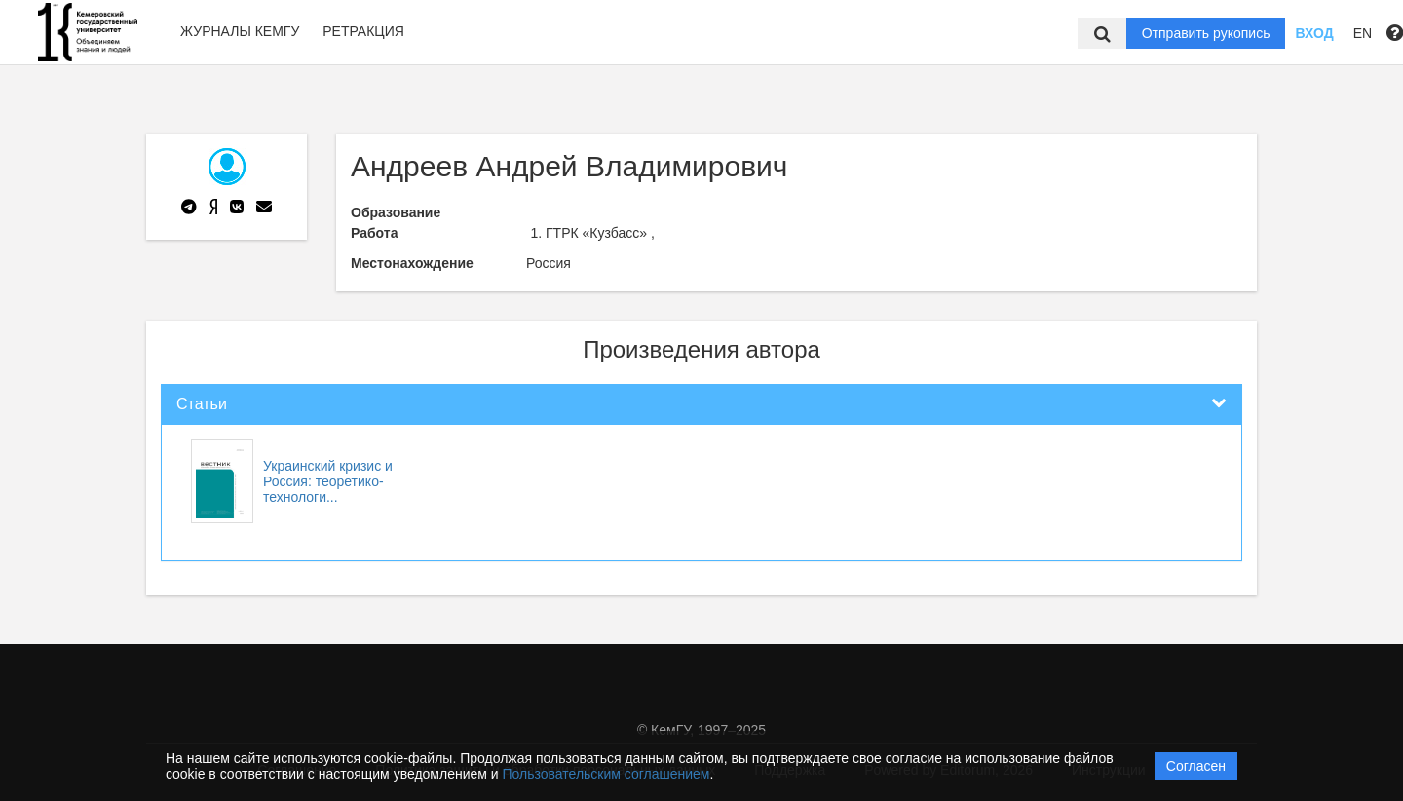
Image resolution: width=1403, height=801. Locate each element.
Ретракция (363, 31)
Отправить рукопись (1206, 33)
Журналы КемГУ (239, 31)
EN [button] (1362, 33)
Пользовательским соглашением (606, 774)
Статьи (201, 404)
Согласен (1196, 766)
